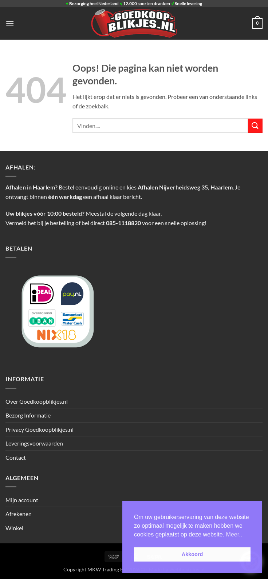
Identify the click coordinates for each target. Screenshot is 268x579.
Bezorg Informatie (28, 415)
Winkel (14, 527)
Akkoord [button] (192, 554)
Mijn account (21, 499)
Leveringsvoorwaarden (34, 443)
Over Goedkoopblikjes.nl (36, 401)
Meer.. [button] (234, 534)
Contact (15, 457)
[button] (9, 23)
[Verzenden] (255, 126)
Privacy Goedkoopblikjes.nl (39, 429)
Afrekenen (18, 513)
